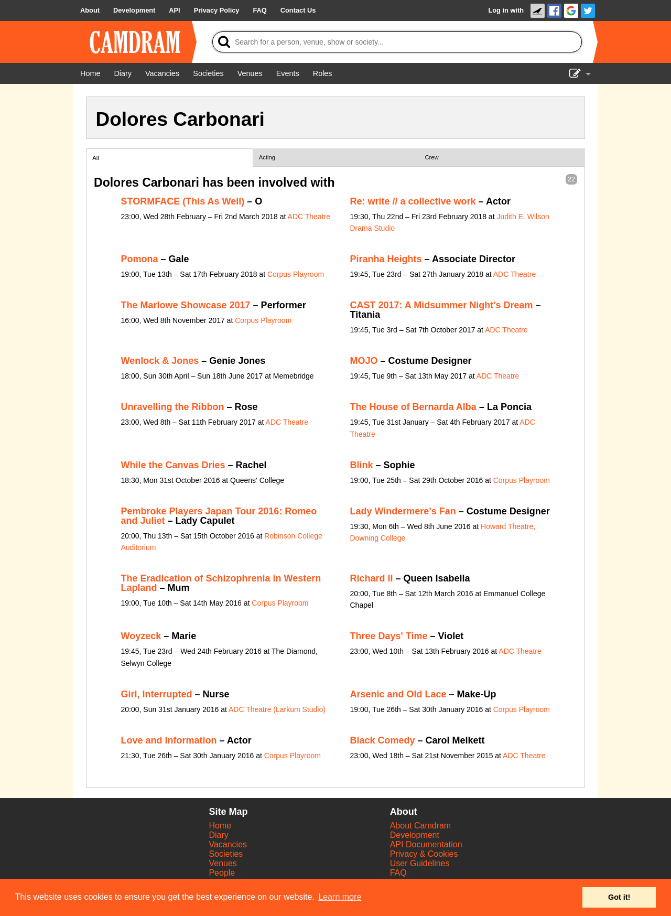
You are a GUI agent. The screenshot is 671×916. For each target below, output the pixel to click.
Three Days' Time (389, 636)
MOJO (364, 360)
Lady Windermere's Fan (403, 511)
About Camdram (420, 825)
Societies (226, 853)
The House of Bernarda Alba (413, 407)
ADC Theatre (309, 216)
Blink (361, 465)
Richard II (371, 578)
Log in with (506, 10)
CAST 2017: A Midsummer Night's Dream (441, 305)
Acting (267, 157)
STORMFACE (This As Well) (183, 201)
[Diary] (122, 73)
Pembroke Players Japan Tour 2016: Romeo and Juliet (219, 516)
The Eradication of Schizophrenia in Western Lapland (221, 583)
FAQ (398, 872)
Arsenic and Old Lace (398, 694)
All (95, 158)
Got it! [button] (619, 897)
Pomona (139, 259)
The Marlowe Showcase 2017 (186, 305)
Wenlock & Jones (160, 360)
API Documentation (426, 844)
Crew (432, 157)
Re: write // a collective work (413, 201)
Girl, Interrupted (156, 694)
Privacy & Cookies (424, 853)
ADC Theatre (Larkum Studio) (277, 709)
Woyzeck (141, 636)
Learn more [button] (339, 896)
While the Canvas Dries (173, 465)
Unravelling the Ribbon (172, 407)
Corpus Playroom (295, 274)
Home (220, 825)
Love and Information (169, 740)
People (222, 872)
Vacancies (228, 844)
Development (414, 835)
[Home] (90, 73)
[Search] (397, 42)
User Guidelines (420, 863)
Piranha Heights (386, 259)
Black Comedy (382, 740)
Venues (222, 863)
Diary (218, 835)
